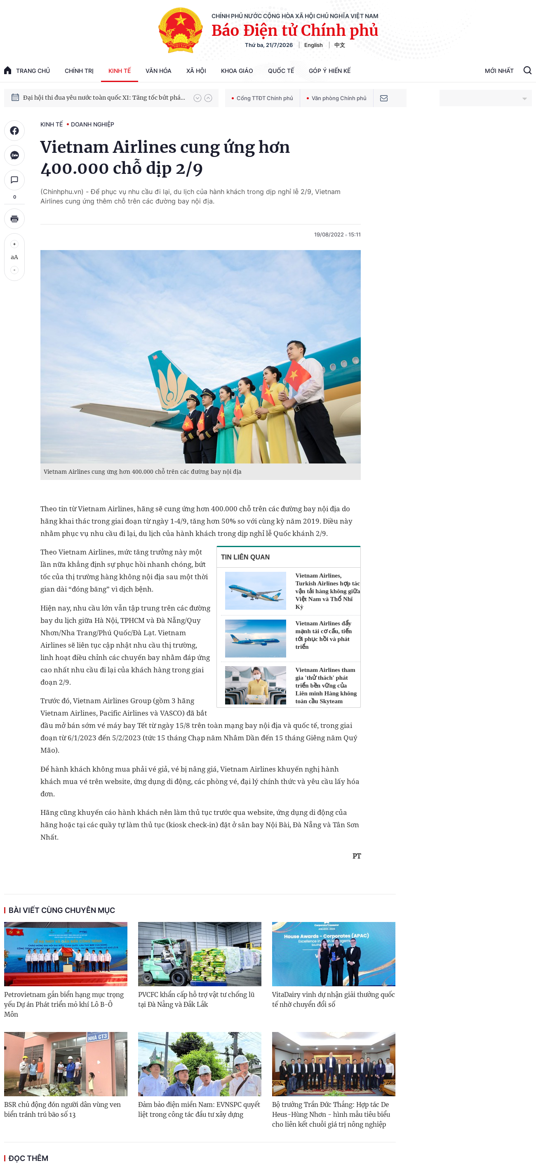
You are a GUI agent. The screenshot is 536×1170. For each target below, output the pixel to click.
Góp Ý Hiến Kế (329, 70)
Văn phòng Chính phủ (337, 98)
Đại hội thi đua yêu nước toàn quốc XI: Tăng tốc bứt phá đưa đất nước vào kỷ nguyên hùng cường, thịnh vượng (104, 100)
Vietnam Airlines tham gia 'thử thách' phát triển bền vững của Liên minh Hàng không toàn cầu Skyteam (326, 685)
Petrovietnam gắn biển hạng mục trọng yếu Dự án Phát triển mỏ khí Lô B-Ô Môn (64, 1004)
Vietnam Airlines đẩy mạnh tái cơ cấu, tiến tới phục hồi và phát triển (324, 635)
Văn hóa (159, 70)
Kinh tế (119, 70)
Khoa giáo (237, 70)
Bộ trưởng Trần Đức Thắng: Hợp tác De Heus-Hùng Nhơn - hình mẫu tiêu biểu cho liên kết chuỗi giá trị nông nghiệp (331, 1114)
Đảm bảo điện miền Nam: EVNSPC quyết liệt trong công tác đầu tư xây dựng (199, 1110)
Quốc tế (281, 70)
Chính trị (79, 70)
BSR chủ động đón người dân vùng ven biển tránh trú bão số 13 (62, 1110)
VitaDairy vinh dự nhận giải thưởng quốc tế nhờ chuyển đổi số (333, 1000)
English (313, 45)
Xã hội (196, 70)
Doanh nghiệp (92, 124)
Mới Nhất (499, 70)
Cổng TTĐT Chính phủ (262, 98)
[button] (197, 98)
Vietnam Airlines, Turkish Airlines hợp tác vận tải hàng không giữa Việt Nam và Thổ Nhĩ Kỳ (328, 591)
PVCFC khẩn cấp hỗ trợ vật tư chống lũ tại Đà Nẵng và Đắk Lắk (196, 1000)
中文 (339, 45)
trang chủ (27, 70)
